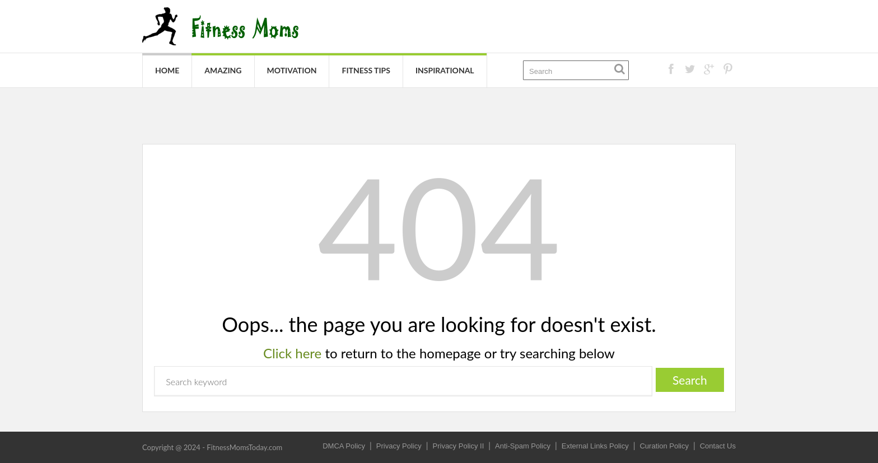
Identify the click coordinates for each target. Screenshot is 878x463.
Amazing (222, 70)
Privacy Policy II (458, 446)
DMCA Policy (344, 446)
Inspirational (444, 70)
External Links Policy (595, 446)
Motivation (292, 70)
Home (167, 70)
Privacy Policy (399, 446)
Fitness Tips (366, 70)
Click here (292, 353)
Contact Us (718, 446)
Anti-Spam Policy (522, 446)
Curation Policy (663, 446)
